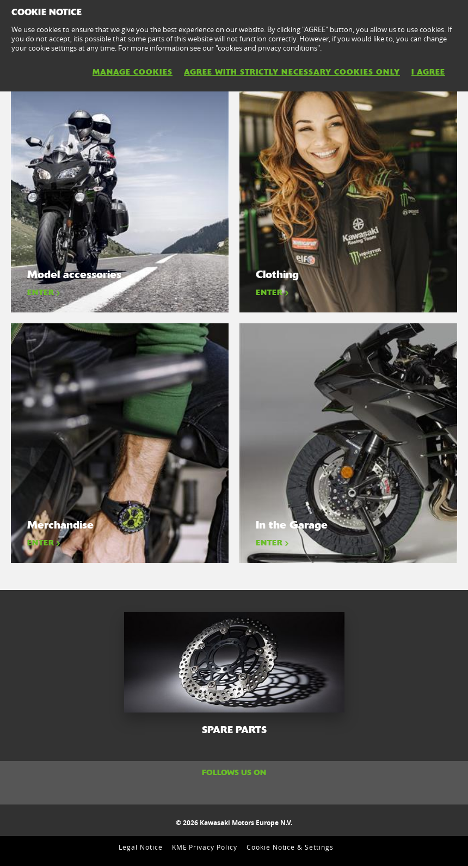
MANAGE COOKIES (133, 72)
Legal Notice (141, 847)
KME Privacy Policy (204, 847)
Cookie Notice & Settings (290, 847)
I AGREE (428, 72)
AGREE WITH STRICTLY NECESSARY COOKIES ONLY (292, 72)
